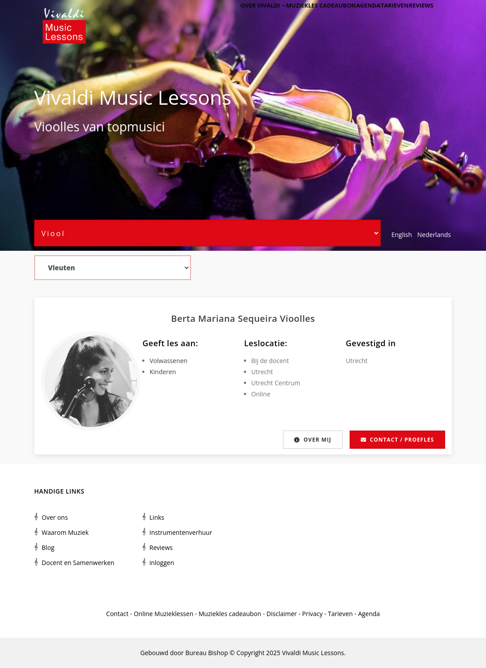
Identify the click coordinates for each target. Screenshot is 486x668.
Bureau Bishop (206, 652)
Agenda (353, 19)
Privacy (312, 613)
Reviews (418, 19)
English (401, 234)
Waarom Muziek (65, 532)
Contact (117, 613)
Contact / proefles (397, 439)
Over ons (55, 517)
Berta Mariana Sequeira (225, 318)
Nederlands (434, 234)
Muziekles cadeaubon (301, 19)
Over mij (311, 439)
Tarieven (385, 19)
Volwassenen (168, 360)
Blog (48, 547)
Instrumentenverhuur (180, 532)
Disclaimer (282, 613)
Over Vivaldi (240, 19)
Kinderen (163, 372)
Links (156, 517)
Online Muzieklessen (163, 613)
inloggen (161, 562)
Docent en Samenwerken (78, 562)
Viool (48, 126)
